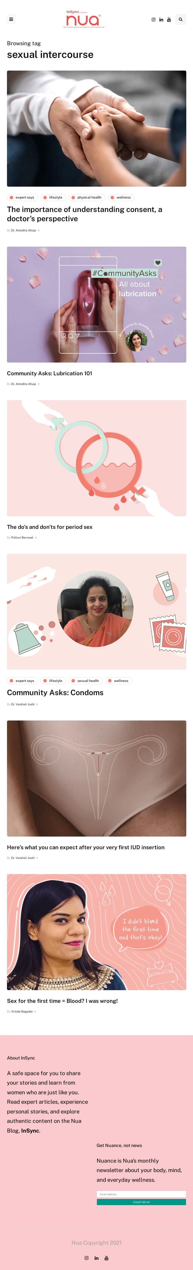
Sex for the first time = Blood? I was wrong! (62, 1001)
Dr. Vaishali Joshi (23, 704)
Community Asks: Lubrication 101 (49, 373)
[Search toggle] (180, 19)
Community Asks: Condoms (55, 692)
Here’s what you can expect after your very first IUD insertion (86, 847)
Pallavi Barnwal (22, 537)
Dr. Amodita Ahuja (23, 230)
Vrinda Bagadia (22, 1011)
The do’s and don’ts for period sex (50, 527)
